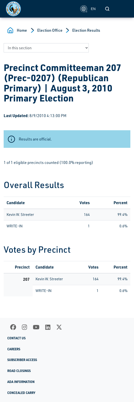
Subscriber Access (22, 360)
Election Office (50, 30)
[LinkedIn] (47, 327)
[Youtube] (36, 327)
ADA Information (21, 382)
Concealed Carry (21, 393)
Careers (13, 349)
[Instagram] (24, 327)
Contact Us (16, 338)
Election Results (86, 30)
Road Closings (19, 371)
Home (22, 30)
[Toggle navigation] (122, 8)
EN (88, 8)
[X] (59, 327)
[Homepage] (40, 9)
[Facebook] (13, 327)
